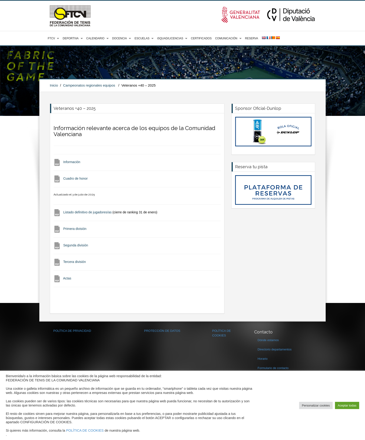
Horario (263, 358)
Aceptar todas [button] (347, 405)
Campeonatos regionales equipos (89, 85)
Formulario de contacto (273, 368)
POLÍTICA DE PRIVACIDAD (72, 331)
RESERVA (251, 38)
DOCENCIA (119, 38)
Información (71, 162)
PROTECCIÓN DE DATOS (162, 331)
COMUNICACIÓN (226, 38)
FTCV (51, 38)
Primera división (75, 229)
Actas (67, 278)
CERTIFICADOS (201, 38)
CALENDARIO (95, 38)
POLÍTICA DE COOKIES (85, 430)
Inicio (54, 85)
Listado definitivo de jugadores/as (87, 212)
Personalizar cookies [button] (316, 405)
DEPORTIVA (70, 38)
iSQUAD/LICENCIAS (170, 38)
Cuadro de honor (75, 178)
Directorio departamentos (275, 349)
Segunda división (75, 245)
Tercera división (74, 262)
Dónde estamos (268, 340)
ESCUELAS (142, 38)
